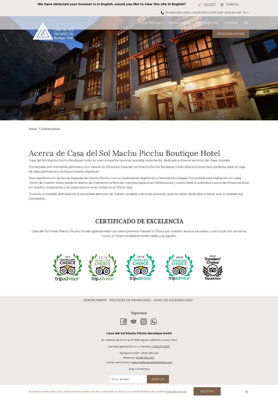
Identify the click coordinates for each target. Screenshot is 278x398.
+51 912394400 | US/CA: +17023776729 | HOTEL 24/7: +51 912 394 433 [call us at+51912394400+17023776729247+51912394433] (201, 12)
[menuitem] (114, 23)
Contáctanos (95, 300)
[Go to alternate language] (207, 4)
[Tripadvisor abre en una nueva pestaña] (134, 321)
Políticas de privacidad (130, 300)
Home (33, 128)
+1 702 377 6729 (160, 346)
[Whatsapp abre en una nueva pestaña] (154, 321)
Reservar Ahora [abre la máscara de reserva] (230, 34)
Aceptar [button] (207, 391)
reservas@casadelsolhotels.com (151, 362)
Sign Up (158, 379)
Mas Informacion (176, 391)
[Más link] (244, 23)
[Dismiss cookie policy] (246, 391)
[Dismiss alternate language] (230, 4)
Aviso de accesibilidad (173, 300)
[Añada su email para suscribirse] (128, 379)
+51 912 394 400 (145, 357)
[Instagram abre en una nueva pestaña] (144, 321)
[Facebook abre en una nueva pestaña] (123, 321)
